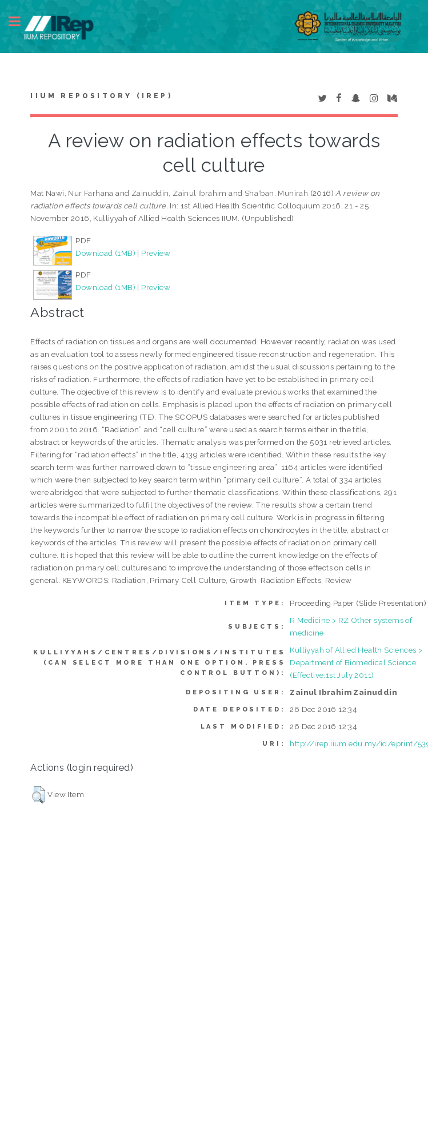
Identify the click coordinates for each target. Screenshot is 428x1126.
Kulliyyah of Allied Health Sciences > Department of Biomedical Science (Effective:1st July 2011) (356, 662)
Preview (155, 253)
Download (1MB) (105, 253)
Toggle (20, 21)
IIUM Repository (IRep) (101, 96)
